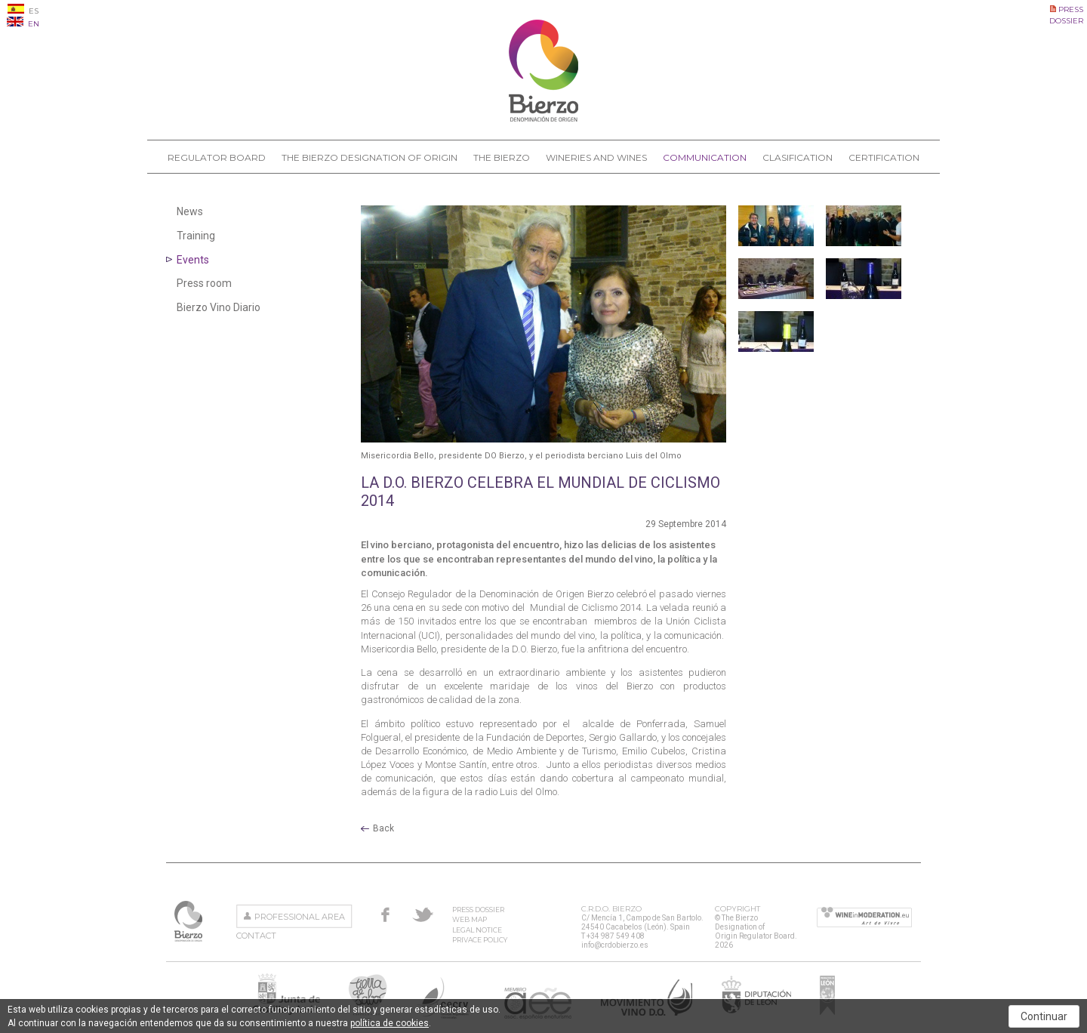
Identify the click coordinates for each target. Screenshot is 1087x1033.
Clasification (797, 157)
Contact (256, 935)
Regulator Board (217, 157)
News (190, 211)
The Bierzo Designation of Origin (369, 157)
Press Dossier (478, 909)
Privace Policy (479, 940)
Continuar (1044, 1016)
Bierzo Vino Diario (218, 307)
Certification (883, 157)
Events (193, 260)
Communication (705, 157)
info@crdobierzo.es (614, 945)
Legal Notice (477, 930)
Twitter (422, 914)
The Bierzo (501, 157)
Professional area (299, 916)
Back (383, 828)
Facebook (385, 914)
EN (23, 24)
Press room (204, 283)
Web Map (469, 919)
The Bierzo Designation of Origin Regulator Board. (190, 921)
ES (23, 11)
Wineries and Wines (596, 157)
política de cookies (389, 1023)
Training (196, 236)
